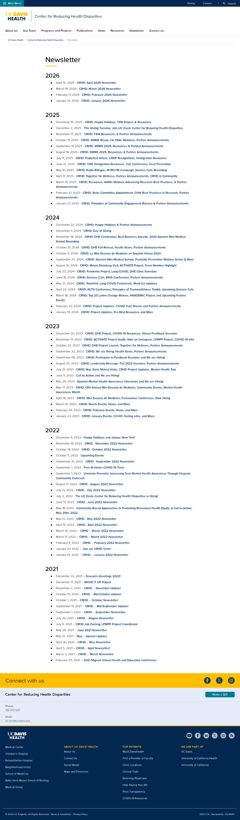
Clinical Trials (130, 771)
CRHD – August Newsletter (95, 618)
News (101, 31)
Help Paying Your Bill (135, 785)
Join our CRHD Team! (96, 549)
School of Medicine (16, 774)
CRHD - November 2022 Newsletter (109, 443)
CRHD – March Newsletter (96, 654)
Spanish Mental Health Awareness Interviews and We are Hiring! (120, 381)
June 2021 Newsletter (92, 630)
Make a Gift (220, 694)
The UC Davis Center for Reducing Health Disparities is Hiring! (116, 496)
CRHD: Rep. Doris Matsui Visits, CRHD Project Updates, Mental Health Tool (126, 369)
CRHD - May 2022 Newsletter (96, 519)
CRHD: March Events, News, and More (104, 404)
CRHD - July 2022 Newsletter (96, 490)
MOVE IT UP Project (97, 582)
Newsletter (137, 31)
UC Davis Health (15, 40)
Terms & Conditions (61, 814)
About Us (11, 31)
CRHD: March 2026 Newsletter (100, 89)
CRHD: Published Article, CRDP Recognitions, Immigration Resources (121, 158)
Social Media (71, 765)
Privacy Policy (80, 814)
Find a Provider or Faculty (138, 758)
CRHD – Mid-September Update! (106, 606)
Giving (191, 3)
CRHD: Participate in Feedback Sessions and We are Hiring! (125, 357)
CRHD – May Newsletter (94, 642)
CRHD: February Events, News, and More (111, 410)
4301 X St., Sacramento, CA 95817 (217, 814)
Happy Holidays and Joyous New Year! (110, 437)
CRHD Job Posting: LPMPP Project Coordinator (107, 624)
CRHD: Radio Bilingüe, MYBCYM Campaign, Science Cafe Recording (121, 170)
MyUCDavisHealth (133, 751)
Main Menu (12, 3)
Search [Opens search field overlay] (229, 4)
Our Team (29, 31)
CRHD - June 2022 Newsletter (97, 502)
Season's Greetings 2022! (103, 576)
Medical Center (14, 747)
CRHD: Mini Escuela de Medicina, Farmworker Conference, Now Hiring (123, 398)
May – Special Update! (92, 636)
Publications (85, 31)
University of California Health (199, 758)
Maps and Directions (76, 771)
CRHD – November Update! (102, 588)
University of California (194, 765)
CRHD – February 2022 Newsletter (106, 543)
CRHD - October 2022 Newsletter (104, 449)
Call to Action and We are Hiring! (97, 375)
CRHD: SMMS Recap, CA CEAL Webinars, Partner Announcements (125, 140)
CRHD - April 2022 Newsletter (97, 525)
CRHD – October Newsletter (99, 600)
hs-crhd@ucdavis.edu (18, 721)
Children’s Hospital (16, 754)
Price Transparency (134, 791)
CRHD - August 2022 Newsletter (101, 484)
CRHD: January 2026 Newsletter (103, 101)
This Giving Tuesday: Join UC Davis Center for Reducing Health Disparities (133, 128)
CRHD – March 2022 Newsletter (102, 531)
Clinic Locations (132, 765)
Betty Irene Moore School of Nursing (27, 780)
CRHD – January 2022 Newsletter (105, 555)
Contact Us (156, 31)
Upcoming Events (92, 455)
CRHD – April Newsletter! (93, 648)
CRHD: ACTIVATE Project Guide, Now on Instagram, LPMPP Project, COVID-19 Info (139, 339)
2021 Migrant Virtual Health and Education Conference (120, 660)
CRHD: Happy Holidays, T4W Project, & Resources (118, 122)
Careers (207, 3)
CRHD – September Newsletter (105, 612)
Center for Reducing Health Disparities (45, 40)
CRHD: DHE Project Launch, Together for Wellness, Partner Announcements (132, 345)
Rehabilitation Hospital (18, 760)
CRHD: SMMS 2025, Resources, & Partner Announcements (119, 152)
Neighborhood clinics (18, 767)
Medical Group (14, 787)
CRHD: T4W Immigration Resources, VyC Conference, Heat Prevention (124, 164)
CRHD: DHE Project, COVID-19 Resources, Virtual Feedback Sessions (131, 333)
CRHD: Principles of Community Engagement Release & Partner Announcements (135, 203)
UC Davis (186, 751)
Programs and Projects (56, 31)
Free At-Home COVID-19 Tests (104, 467)
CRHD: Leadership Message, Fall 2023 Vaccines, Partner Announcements (130, 363)
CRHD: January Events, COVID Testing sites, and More (118, 416)
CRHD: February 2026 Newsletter (104, 95)
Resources (117, 31)
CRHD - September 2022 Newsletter (110, 461)
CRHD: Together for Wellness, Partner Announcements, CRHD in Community (127, 176)
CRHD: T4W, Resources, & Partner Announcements (118, 134)
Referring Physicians (135, 778)
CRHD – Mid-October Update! (101, 594)
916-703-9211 (12, 710)
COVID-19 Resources (135, 798)
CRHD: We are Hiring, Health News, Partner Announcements (126, 351)
